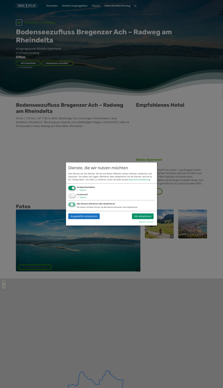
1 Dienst (81, 190)
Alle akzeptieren (142, 216)
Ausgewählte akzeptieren (84, 216)
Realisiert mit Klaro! (146, 222)
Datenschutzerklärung (139, 179)
